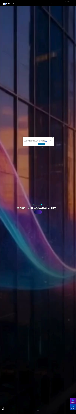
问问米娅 (73, 408)
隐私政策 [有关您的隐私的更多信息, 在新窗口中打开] (46, 141)
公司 (72, 4)
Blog (61, 1)
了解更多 (38, 212)
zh (58, 1)
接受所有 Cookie (41, 143)
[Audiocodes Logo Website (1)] (9, 4)
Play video (3, 408)
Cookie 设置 (34, 143)
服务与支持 (67, 4)
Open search (72, 1)
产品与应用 (56, 4)
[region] (38, 141)
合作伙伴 (61, 4)
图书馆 (65, 1)
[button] (35, 410)
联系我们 (68, 1)
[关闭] (53, 138)
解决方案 (50, 4)
